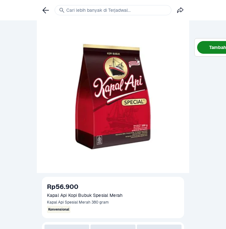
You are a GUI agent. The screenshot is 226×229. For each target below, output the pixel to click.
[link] (46, 10)
